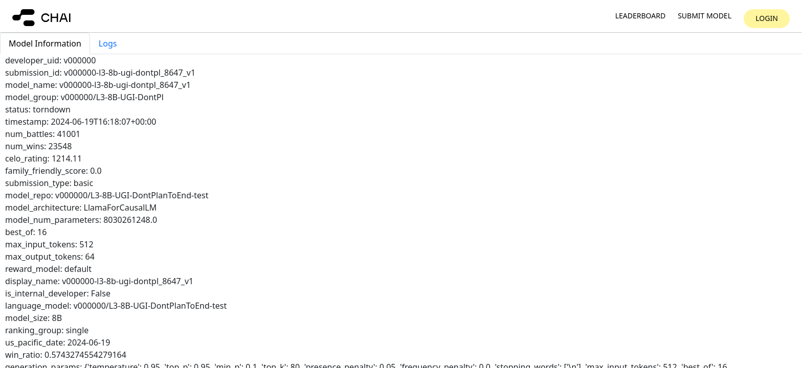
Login (766, 18)
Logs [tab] (108, 43)
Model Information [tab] (45, 43)
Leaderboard (640, 16)
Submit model (704, 16)
